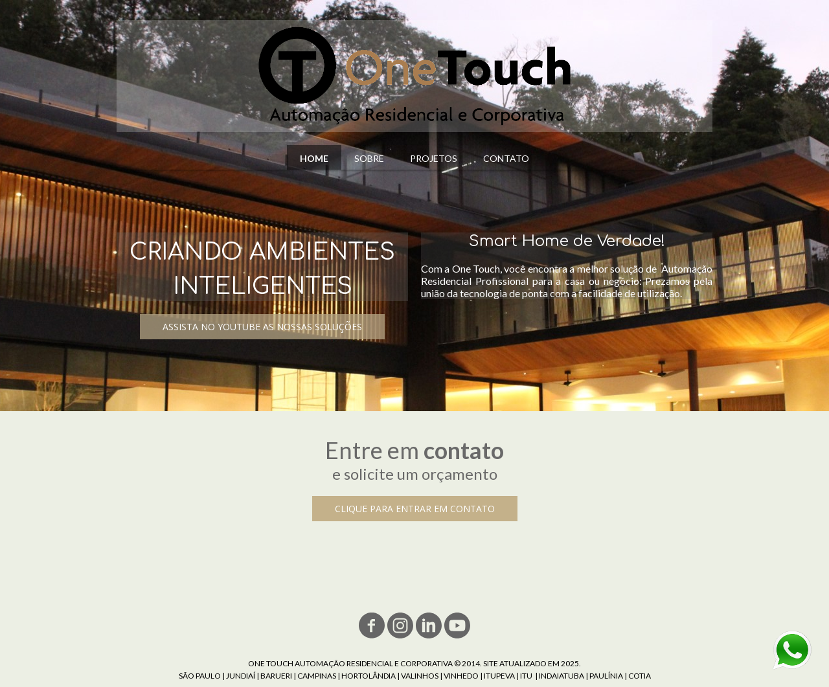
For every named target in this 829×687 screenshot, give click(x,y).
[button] (262, 326)
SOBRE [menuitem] (369, 158)
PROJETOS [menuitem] (433, 158)
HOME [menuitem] (314, 158)
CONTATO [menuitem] (506, 158)
